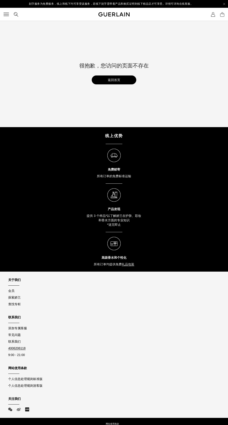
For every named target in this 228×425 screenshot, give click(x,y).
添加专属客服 (17, 328)
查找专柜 (14, 304)
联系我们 (14, 341)
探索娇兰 (14, 297)
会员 (11, 291)
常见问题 (14, 335)
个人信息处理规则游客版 (25, 385)
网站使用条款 (112, 424)
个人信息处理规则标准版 (25, 379)
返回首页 (114, 80)
